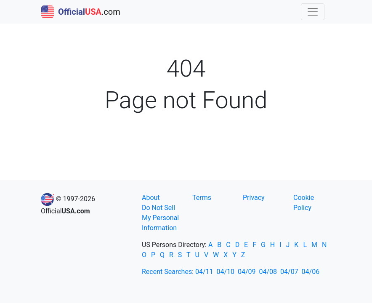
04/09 (247, 272)
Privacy (254, 198)
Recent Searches (167, 272)
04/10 (226, 272)
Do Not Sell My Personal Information (160, 218)
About (151, 198)
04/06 (311, 272)
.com (80, 11)
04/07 (289, 272)
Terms (201, 198)
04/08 (268, 272)
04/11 (204, 272)
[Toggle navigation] (312, 11)
